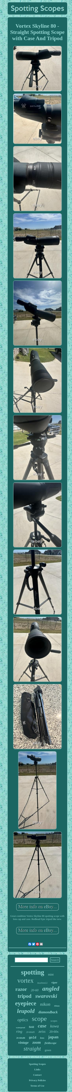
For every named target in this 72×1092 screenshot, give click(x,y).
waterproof (20, 1027)
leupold (26, 1011)
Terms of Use (37, 1085)
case (42, 1025)
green (48, 1050)
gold (32, 1037)
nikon (45, 1004)
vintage (23, 1043)
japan (53, 1036)
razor (21, 989)
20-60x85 (30, 1032)
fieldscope (50, 1043)
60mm (57, 1006)
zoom (36, 1042)
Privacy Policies (37, 1080)
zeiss (42, 1031)
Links (37, 1069)
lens (42, 1037)
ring (19, 1031)
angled (50, 988)
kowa (54, 1026)
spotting (32, 972)
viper (54, 982)
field (31, 1027)
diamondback (48, 1012)
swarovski (46, 996)
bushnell (42, 983)
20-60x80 (20, 1038)
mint (51, 974)
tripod (24, 996)
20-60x (54, 1031)
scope (39, 1018)
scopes (53, 1020)
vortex (25, 980)
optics (22, 1019)
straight (32, 1048)
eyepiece (25, 1003)
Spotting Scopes (37, 1064)
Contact (37, 1074)
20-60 (35, 990)
